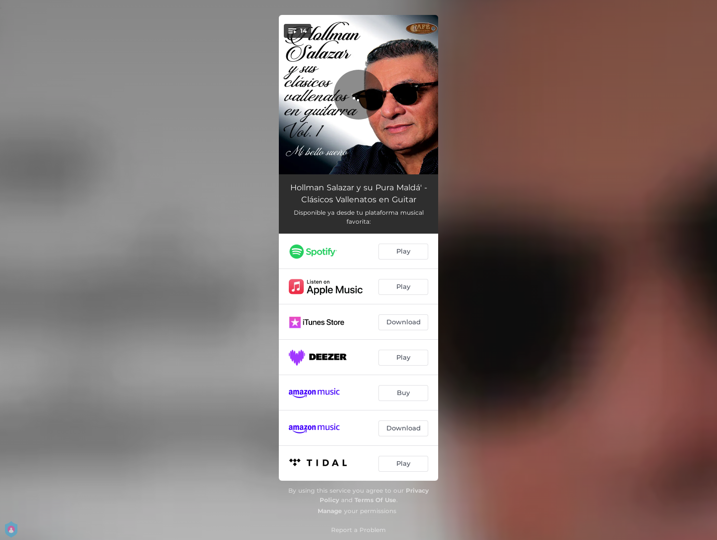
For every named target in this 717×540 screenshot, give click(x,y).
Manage (330, 511)
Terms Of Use (375, 500)
